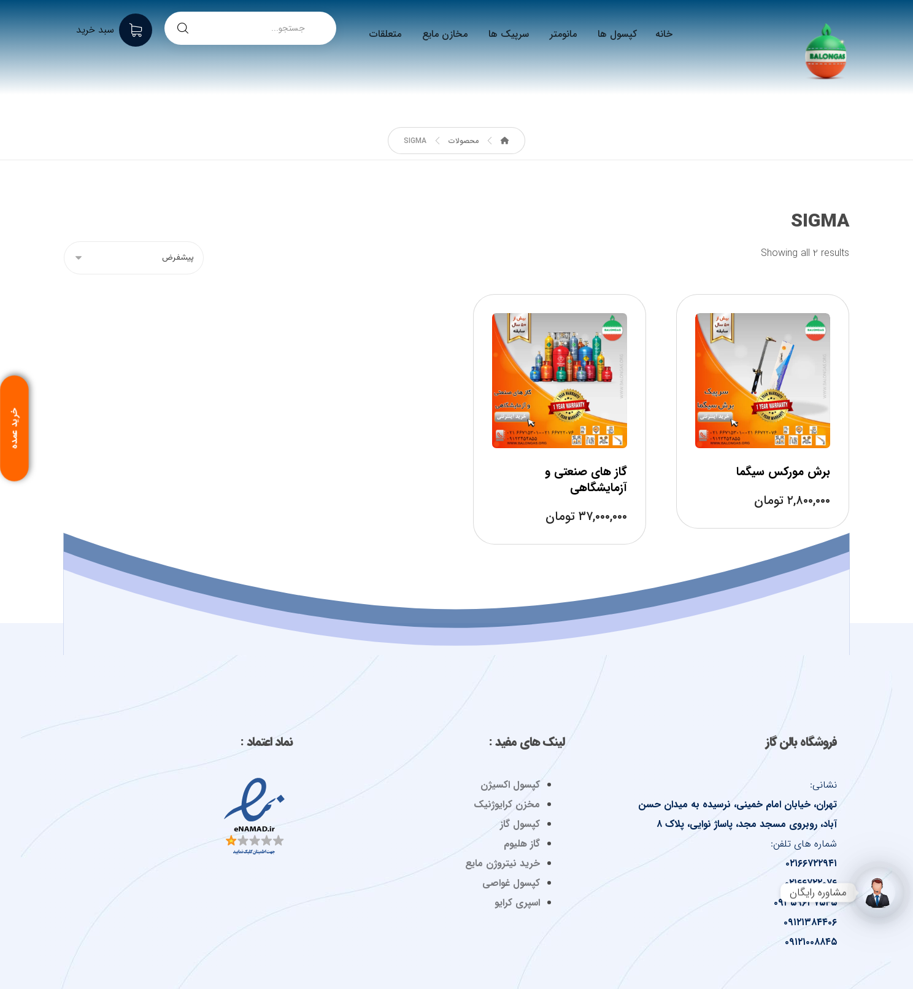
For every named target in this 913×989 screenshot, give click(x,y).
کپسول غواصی (511, 883)
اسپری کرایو (517, 902)
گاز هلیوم (522, 843)
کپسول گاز (520, 824)
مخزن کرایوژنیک (507, 804)
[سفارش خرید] (134, 257)
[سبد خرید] (114, 29)
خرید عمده (13, 430)
